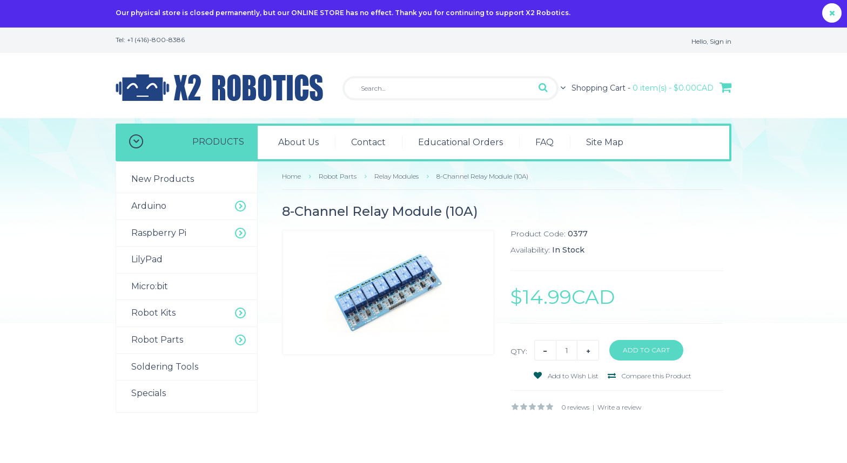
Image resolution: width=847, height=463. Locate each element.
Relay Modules (396, 176)
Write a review (619, 407)
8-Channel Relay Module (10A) (482, 176)
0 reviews (575, 407)
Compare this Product (649, 376)
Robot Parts (338, 176)
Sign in (720, 41)
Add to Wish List (566, 376)
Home (291, 176)
